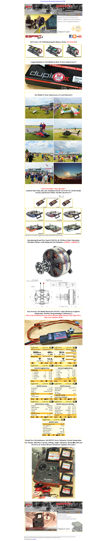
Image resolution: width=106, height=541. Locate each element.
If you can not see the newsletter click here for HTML (53, 1)
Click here (34, 539)
